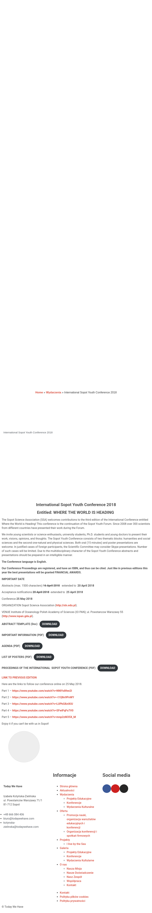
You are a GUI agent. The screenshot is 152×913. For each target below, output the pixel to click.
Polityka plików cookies (74, 896)
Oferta (64, 811)
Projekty (65, 839)
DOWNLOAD (49, 624)
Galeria (64, 848)
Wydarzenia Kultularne (80, 860)
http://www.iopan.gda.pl (17, 616)
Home (39, 392)
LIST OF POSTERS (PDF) (17, 657)
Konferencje (74, 802)
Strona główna (68, 786)
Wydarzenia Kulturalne (80, 807)
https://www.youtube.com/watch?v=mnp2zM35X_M (44, 717)
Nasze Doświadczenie (80, 872)
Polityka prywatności (72, 901)
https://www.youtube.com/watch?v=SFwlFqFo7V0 (42, 710)
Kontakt (71, 885)
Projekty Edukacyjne (79, 798)
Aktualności (67, 790)
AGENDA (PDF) (11, 646)
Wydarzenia (53, 392)
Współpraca (74, 881)
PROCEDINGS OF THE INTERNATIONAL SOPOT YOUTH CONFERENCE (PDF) (48, 668)
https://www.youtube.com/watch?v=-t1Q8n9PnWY (43, 697)
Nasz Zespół (74, 877)
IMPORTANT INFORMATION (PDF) (23, 635)
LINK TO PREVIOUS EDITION (19, 677)
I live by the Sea (76, 844)
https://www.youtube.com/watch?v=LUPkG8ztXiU (42, 703)
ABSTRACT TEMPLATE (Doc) (20, 624)
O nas (63, 864)
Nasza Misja (74, 868)
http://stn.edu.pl (66, 605)
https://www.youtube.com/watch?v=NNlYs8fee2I (42, 690)
